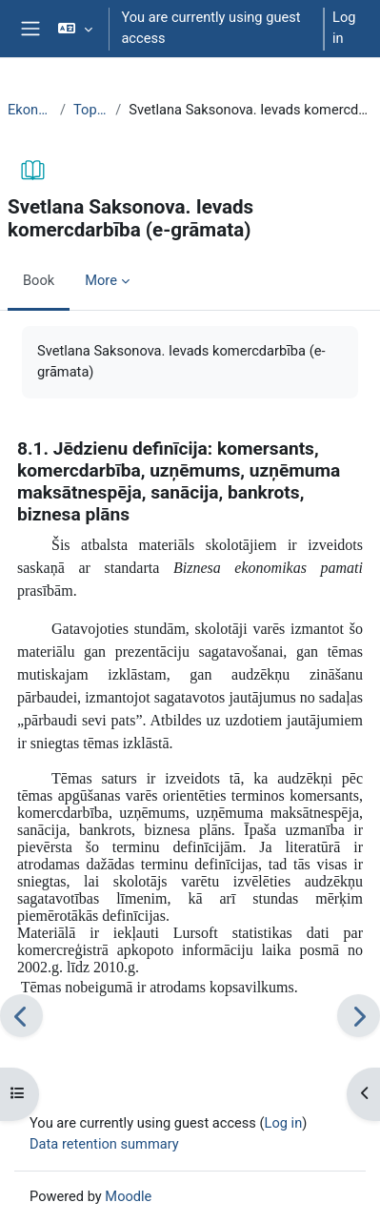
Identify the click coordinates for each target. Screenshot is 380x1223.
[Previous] (21, 1015)
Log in (343, 28)
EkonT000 (30, 109)
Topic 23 (90, 109)
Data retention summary (104, 1143)
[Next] (358, 1015)
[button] (75, 28)
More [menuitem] (101, 280)
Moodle (128, 1196)
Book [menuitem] (38, 280)
